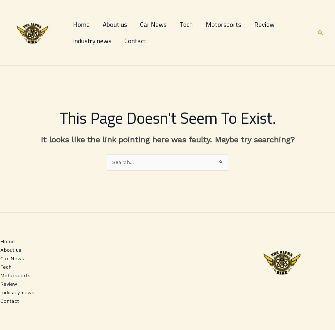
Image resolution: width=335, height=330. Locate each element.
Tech (186, 24)
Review (264, 24)
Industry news (92, 41)
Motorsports (223, 24)
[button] (321, 33)
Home (81, 24)
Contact (135, 41)
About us (115, 24)
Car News (153, 24)
